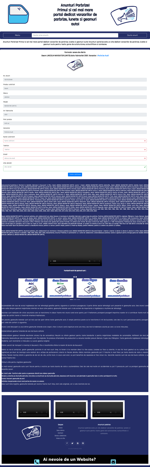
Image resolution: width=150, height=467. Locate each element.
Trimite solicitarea (75, 174)
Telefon (6, 145)
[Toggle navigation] (17, 35)
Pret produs (7, 119)
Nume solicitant (9, 137)
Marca (5, 93)
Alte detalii (7, 163)
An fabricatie (8, 111)
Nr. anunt (6, 76)
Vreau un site (60, 438)
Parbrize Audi (103, 55)
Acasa (60, 428)
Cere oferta (60, 430)
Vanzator (6, 128)
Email (5, 154)
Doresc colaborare (60, 436)
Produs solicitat (9, 84)
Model (5, 102)
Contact (60, 433)
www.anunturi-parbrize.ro (10, 185)
